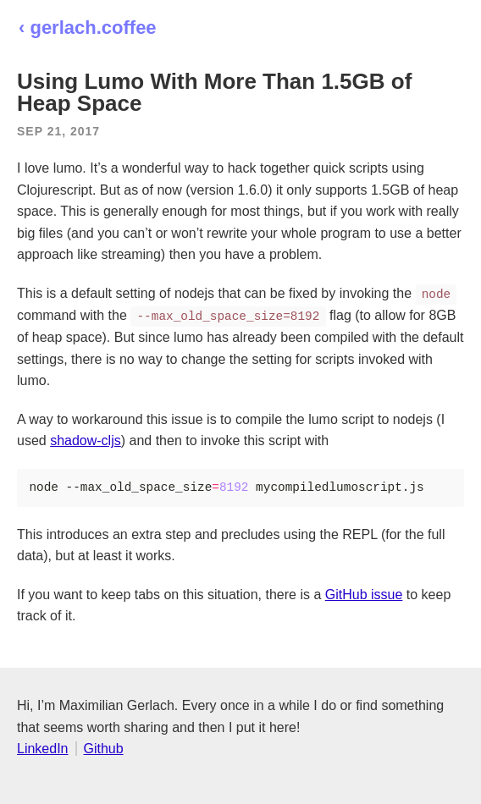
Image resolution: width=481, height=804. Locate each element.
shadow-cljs (85, 440)
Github (104, 748)
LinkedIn (43, 748)
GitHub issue (364, 594)
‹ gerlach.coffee (88, 27)
